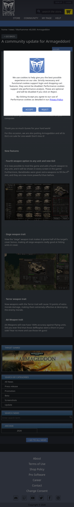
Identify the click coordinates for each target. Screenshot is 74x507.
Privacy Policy (56, 99)
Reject (45, 109)
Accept (29, 109)
